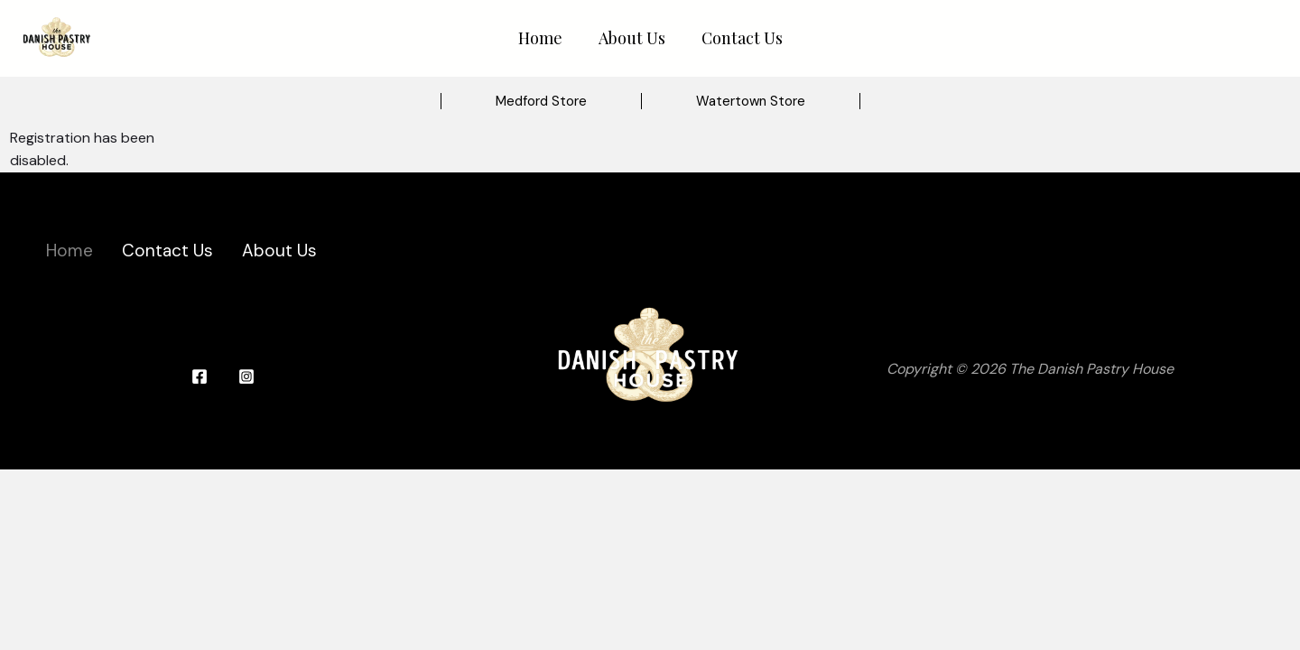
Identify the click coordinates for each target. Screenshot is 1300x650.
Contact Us (742, 38)
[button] (541, 101)
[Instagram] (246, 376)
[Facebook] (199, 376)
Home (540, 38)
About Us (632, 38)
